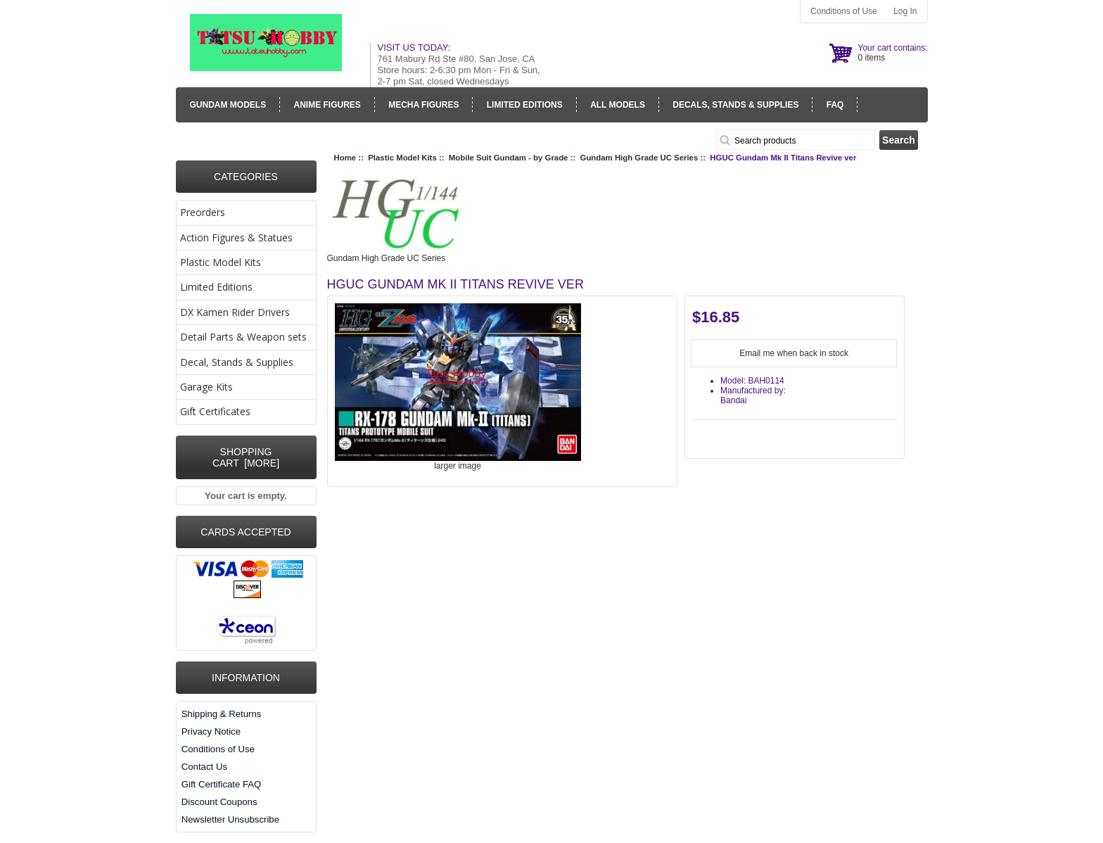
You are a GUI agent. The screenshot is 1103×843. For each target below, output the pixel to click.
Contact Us (204, 766)
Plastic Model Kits (402, 157)
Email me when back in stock (793, 353)
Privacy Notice (211, 731)
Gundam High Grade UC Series (639, 157)
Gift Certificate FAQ (221, 784)
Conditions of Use (843, 11)
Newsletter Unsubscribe (230, 819)
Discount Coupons (219, 802)
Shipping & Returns (221, 714)
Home (345, 157)
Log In (905, 11)
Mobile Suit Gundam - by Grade (508, 157)
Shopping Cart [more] (245, 457)
